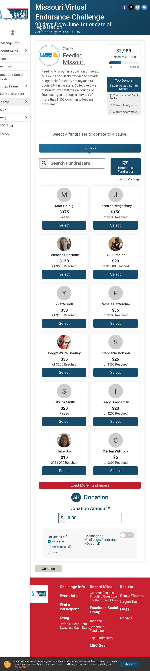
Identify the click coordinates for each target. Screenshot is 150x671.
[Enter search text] (79, 163)
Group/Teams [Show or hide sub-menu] (13, 86)
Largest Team (131, 602)
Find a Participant (16, 94)
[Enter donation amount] (96, 518)
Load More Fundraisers (92, 485)
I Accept (130, 664)
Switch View (128, 179)
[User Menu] (17, 32)
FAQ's (7, 110)
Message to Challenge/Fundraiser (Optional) (104, 539)
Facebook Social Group (15, 76)
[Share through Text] (144, 7)
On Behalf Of (62, 537)
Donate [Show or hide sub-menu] (8, 102)
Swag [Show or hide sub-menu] (7, 118)
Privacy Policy (20, 667)
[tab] (92, 148)
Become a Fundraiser (126, 167)
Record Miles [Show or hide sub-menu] (13, 51)
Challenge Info (13, 43)
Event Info (10, 67)
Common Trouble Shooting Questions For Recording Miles (106, 596)
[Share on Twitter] (131, 7)
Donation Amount (92, 508)
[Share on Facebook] (125, 7)
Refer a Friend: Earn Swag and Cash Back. (77, 627)
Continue (53, 569)
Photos (8, 133)
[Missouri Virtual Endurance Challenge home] (17, 14)
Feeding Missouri (78, 59)
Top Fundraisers (103, 638)
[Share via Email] (137, 7)
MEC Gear (10, 126)
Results (8, 59)
